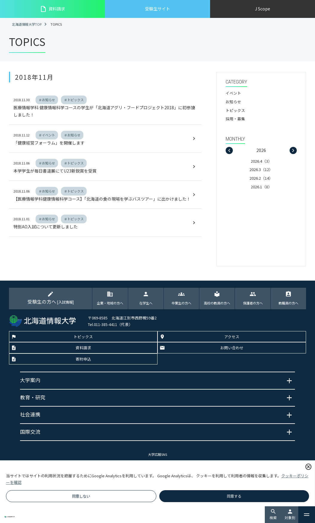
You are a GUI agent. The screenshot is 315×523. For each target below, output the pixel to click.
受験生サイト (157, 9)
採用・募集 (235, 118)
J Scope (262, 9)
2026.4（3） (261, 161)
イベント (233, 93)
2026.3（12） (261, 169)
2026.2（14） (261, 178)
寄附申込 (83, 359)
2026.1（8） (261, 187)
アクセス (231, 337)
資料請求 (52, 9)
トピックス (235, 110)
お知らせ (233, 101)
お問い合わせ (232, 348)
